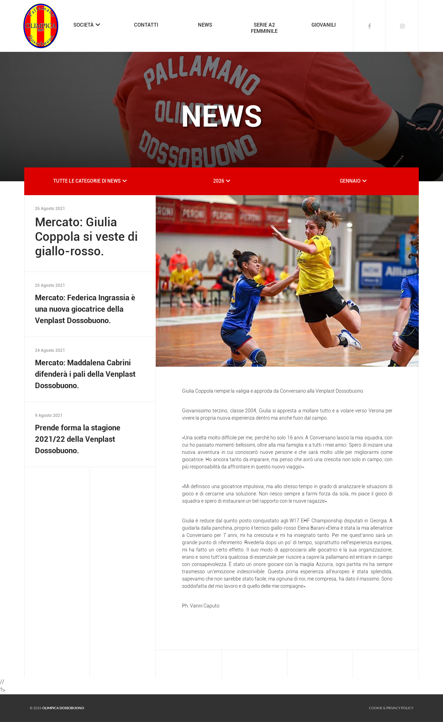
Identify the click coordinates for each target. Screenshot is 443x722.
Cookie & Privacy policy (391, 708)
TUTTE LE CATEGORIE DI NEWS (87, 181)
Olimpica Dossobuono (63, 708)
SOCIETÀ (83, 25)
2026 (218, 181)
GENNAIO (350, 181)
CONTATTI (146, 25)
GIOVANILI (323, 25)
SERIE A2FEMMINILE (264, 28)
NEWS (205, 25)
